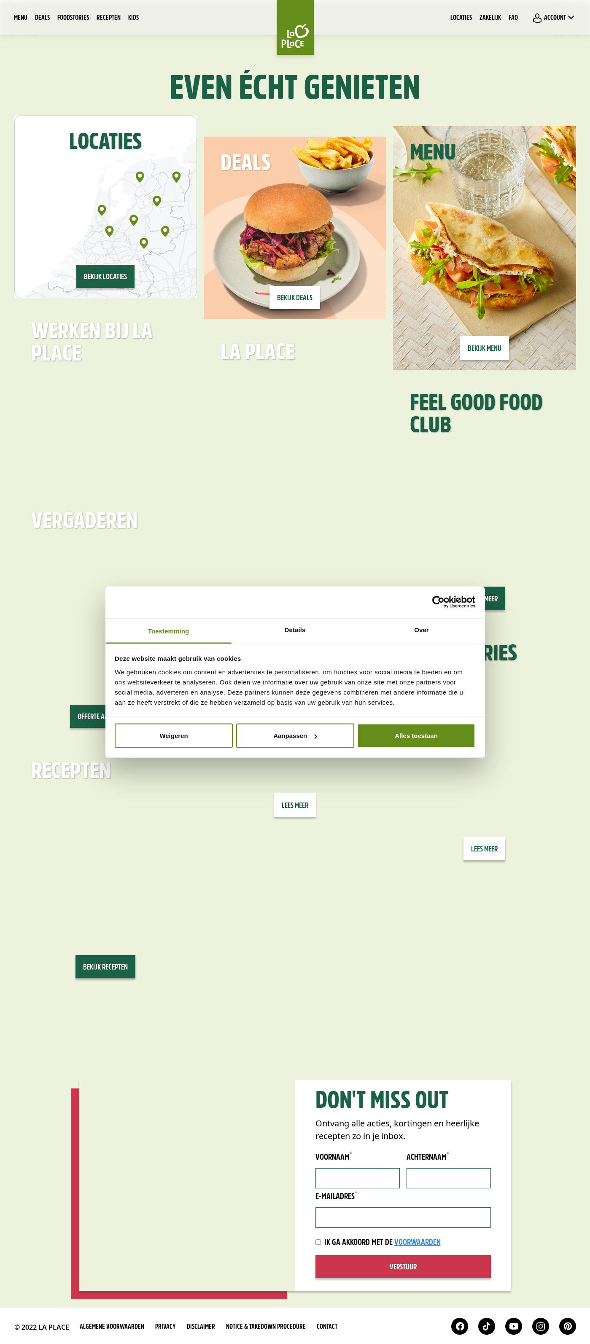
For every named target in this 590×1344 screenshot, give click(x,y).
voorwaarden (417, 1243)
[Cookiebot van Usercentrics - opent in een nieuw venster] (438, 602)
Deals (42, 18)
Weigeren (173, 735)
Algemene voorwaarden (112, 1327)
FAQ (513, 18)
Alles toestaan (416, 735)
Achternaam (428, 1157)
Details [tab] (295, 629)
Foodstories (73, 18)
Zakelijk (490, 18)
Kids (133, 18)
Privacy (165, 1327)
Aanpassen (295, 735)
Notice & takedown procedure (266, 1327)
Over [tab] (421, 629)
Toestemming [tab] (168, 630)
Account (554, 17)
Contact (327, 1327)
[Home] (295, 27)
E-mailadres (336, 1196)
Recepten (109, 18)
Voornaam (333, 1157)
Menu (20, 18)
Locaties (461, 18)
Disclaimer (201, 1327)
